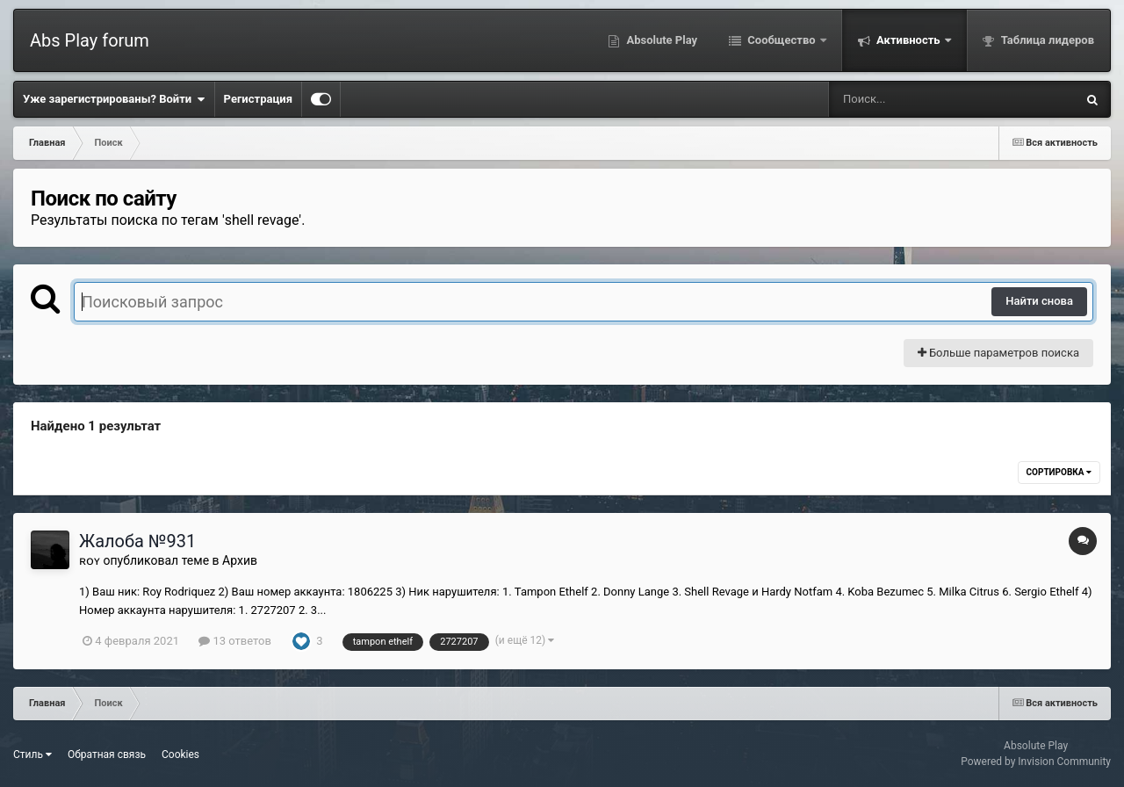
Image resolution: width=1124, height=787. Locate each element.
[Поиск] (920, 99)
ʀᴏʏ (89, 560)
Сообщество (781, 40)
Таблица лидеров (1046, 40)
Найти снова (1039, 300)
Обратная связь (107, 754)
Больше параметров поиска (998, 352)
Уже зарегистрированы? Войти (114, 99)
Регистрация (258, 98)
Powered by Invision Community (1036, 761)
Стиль (32, 754)
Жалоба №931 (137, 541)
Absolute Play (660, 40)
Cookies (180, 754)
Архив (239, 560)
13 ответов (234, 640)
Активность (908, 40)
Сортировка (1059, 472)
